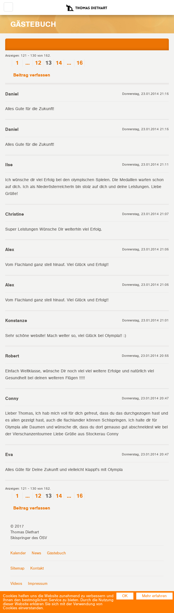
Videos (16, 583)
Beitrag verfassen (27, 75)
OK (125, 596)
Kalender (18, 553)
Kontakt (37, 568)
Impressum (38, 583)
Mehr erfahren (154, 596)
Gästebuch (56, 553)
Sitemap (17, 568)
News (36, 553)
